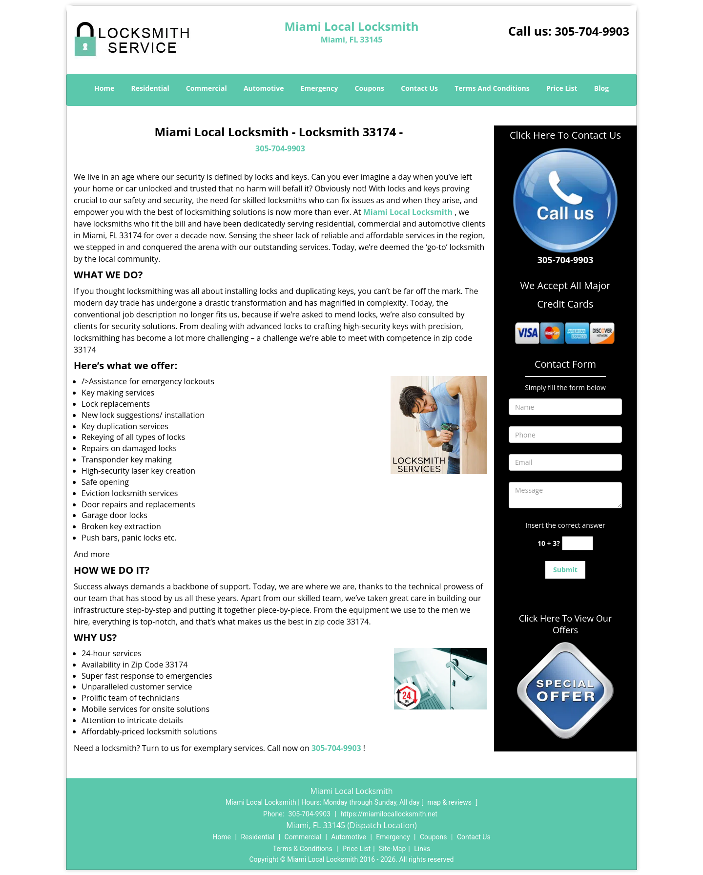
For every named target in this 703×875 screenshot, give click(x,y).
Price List (562, 88)
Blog (601, 88)
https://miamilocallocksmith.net (388, 814)
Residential (150, 88)
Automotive (264, 88)
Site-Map (392, 849)
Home (104, 88)
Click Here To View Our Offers (565, 624)
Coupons (369, 88)
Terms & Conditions (302, 849)
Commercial (206, 88)
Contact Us (419, 88)
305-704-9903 (592, 31)
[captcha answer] (577, 543)
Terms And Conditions (492, 88)
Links (422, 849)
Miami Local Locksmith (408, 212)
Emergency (319, 88)
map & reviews (450, 802)
